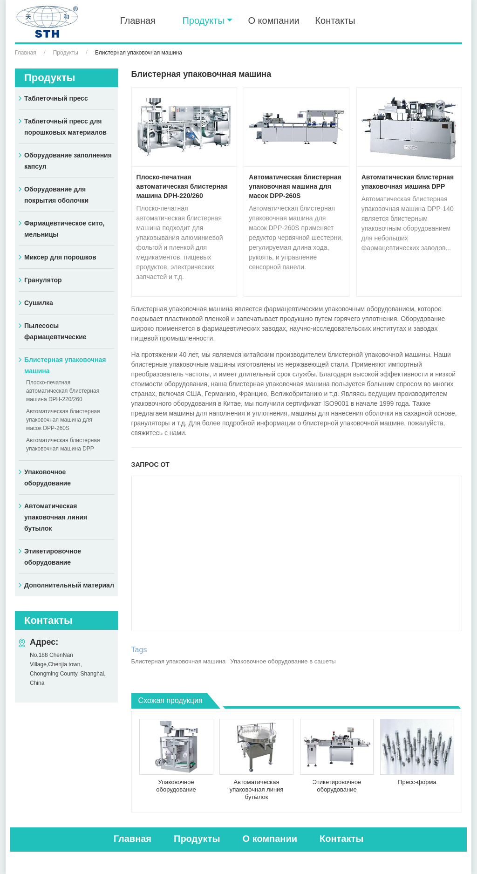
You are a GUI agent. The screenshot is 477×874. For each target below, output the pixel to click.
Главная (138, 20)
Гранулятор (43, 280)
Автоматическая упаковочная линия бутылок (257, 789)
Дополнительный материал (69, 585)
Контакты (335, 20)
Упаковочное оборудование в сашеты (283, 661)
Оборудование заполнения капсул (68, 160)
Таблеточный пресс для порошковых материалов (65, 126)
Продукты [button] (203, 20)
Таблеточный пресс (56, 98)
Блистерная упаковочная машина (178, 661)
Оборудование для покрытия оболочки (56, 194)
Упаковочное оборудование (176, 785)
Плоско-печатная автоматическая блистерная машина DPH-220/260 (182, 186)
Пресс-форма (417, 781)
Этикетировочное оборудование (336, 785)
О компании (273, 20)
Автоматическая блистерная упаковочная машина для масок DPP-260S (295, 186)
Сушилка (38, 303)
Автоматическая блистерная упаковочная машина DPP (407, 181)
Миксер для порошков (60, 257)
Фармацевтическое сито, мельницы (64, 228)
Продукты (65, 52)
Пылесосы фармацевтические (55, 331)
